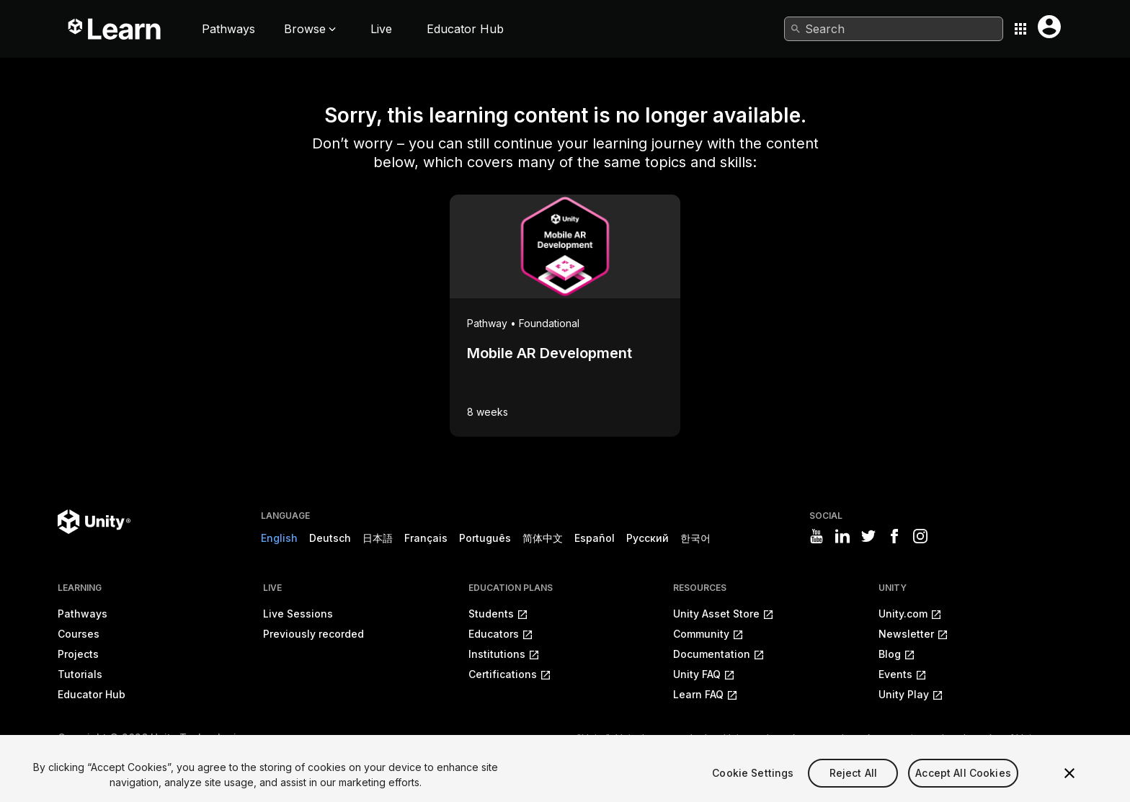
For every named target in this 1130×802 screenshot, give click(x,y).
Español (594, 538)
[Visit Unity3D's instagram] (920, 536)
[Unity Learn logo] (115, 29)
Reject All (853, 786)
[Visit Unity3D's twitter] (868, 536)
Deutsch (330, 538)
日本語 (377, 538)
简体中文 (542, 538)
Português (485, 538)
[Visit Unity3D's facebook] (894, 536)
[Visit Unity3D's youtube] (816, 536)
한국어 (695, 538)
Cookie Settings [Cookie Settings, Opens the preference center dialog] (752, 786)
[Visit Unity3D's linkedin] (842, 536)
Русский (647, 538)
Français (426, 538)
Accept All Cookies (963, 786)
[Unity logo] (94, 522)
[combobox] (893, 29)
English (279, 538)
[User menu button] (1049, 26)
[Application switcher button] (1020, 29)
